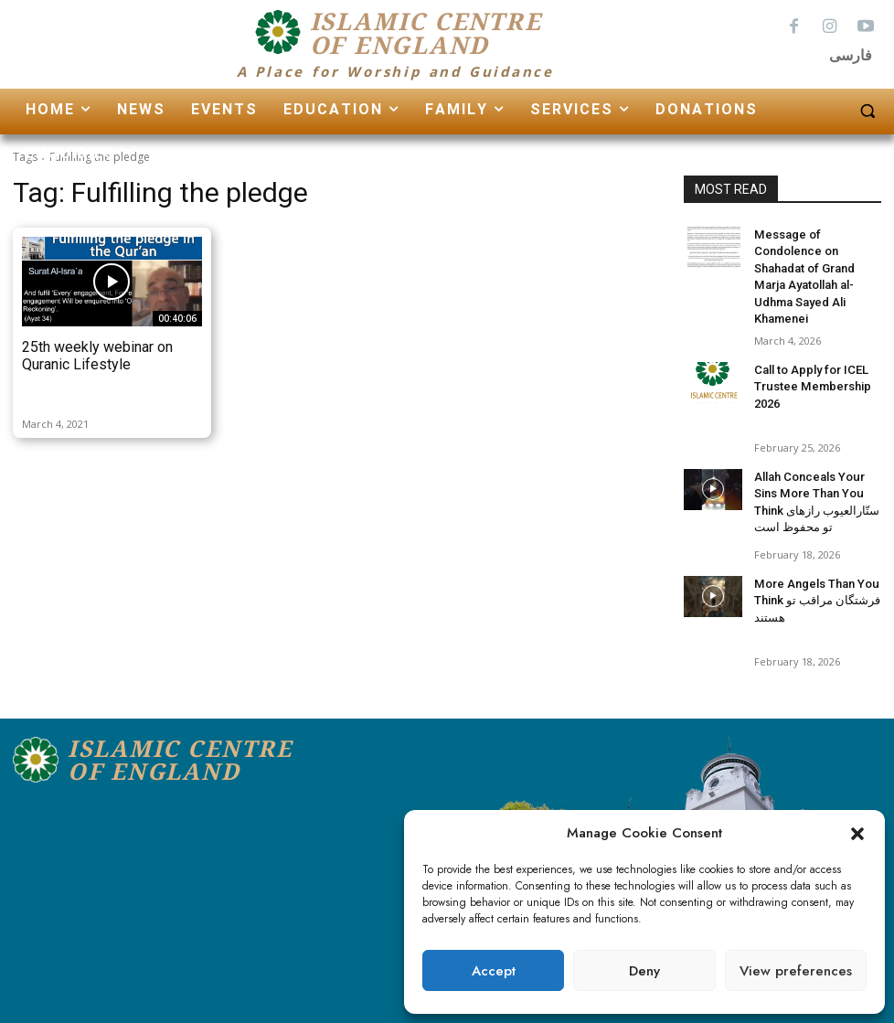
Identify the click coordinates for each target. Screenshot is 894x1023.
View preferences (796, 971)
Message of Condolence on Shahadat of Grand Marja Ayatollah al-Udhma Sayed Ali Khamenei (816, 265)
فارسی (850, 55)
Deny (644, 971)
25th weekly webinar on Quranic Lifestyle (97, 355)
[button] (857, 834)
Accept (494, 971)
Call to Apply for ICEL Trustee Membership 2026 (807, 360)
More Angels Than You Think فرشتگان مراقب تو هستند (813, 574)
